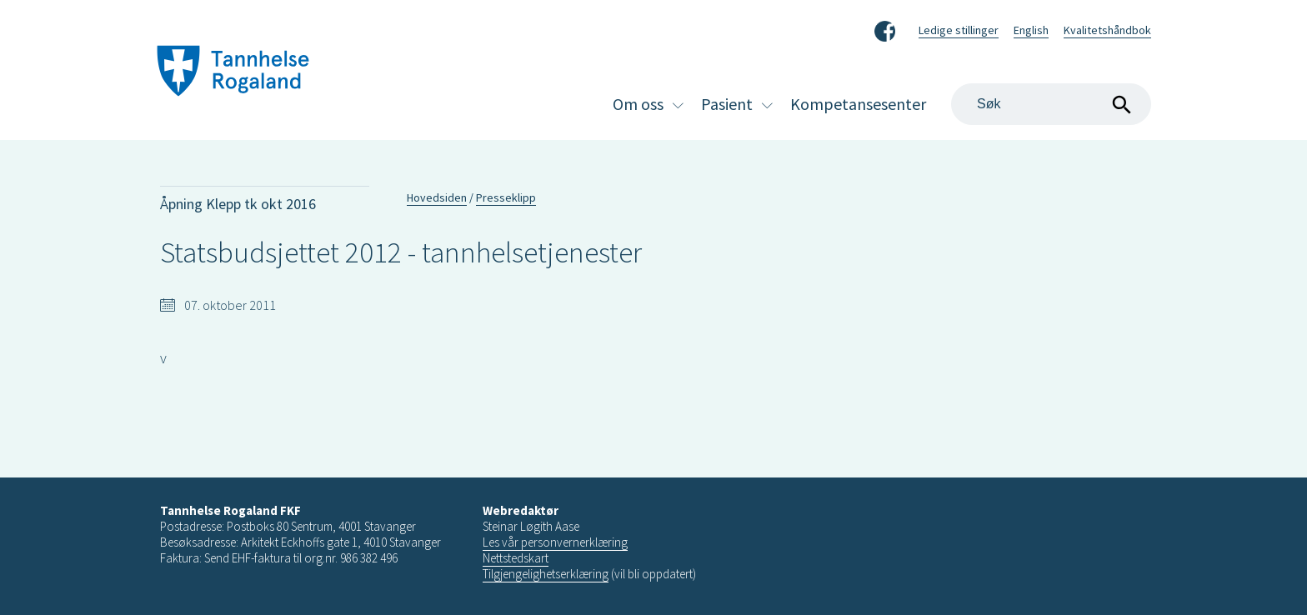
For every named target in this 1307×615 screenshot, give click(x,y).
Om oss (638, 103)
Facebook (884, 28)
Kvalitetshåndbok (1107, 30)
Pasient (727, 103)
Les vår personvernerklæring (555, 542)
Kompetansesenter (858, 103)
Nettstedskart (515, 558)
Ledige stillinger (959, 30)
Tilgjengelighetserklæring (545, 574)
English (1031, 30)
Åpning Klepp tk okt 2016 (238, 203)
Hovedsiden (437, 197)
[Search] (1051, 104)
